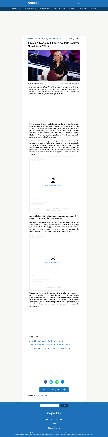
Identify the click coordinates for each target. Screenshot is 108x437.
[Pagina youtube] (61, 420)
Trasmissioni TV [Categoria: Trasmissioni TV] (54, 39)
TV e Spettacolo (45, 9)
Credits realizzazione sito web (77, 432)
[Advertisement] (54, 23)
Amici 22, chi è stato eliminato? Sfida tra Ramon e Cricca (50, 348)
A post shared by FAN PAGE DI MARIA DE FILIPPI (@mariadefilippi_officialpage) (53, 209)
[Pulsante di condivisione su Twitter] (51, 382)
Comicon (93, 9)
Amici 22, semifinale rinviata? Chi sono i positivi (46, 341)
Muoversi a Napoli (30, 9)
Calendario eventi (59, 9)
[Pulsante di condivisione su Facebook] (45, 382)
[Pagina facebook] (47, 420)
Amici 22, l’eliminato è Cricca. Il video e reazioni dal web (49, 345)
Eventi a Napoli (16, 9)
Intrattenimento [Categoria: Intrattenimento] (40, 39)
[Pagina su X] (56, 420)
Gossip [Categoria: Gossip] (30, 39)
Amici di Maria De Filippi (40, 395)
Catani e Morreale (40, 432)
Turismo (71, 9)
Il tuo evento (83, 9)
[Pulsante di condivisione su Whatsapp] (57, 382)
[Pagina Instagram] (52, 420)
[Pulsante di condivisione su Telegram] (62, 382)
